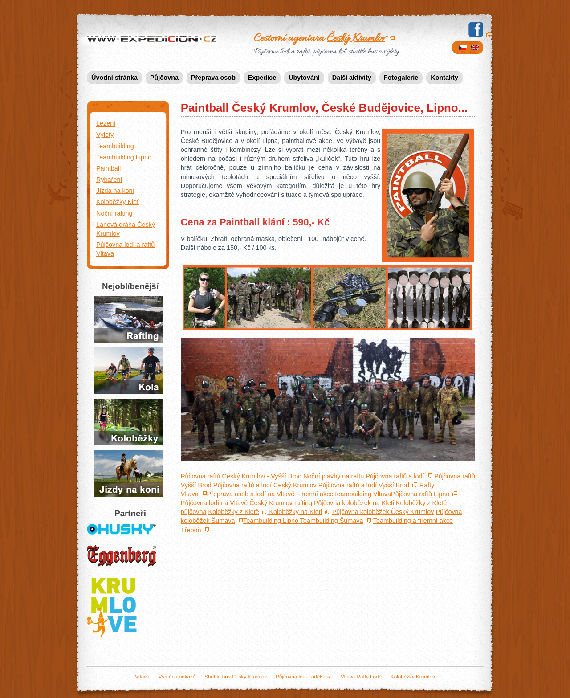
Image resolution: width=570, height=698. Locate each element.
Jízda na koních (128, 473)
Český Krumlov (356, 38)
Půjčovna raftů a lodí (128, 319)
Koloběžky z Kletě (233, 511)
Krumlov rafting (280, 502)
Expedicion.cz (153, 40)
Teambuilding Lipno (270, 520)
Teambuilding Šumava (330, 520)
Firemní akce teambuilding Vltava (343, 494)
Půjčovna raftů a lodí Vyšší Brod (363, 485)
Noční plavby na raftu (333, 476)
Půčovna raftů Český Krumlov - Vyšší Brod (241, 476)
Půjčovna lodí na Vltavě (214, 502)
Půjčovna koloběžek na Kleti (354, 502)
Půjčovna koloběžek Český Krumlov (383, 511)
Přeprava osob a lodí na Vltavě (251, 494)
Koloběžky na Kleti (295, 511)
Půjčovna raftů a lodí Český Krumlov (265, 485)
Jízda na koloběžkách (128, 422)
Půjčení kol (128, 370)
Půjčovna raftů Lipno (420, 494)
